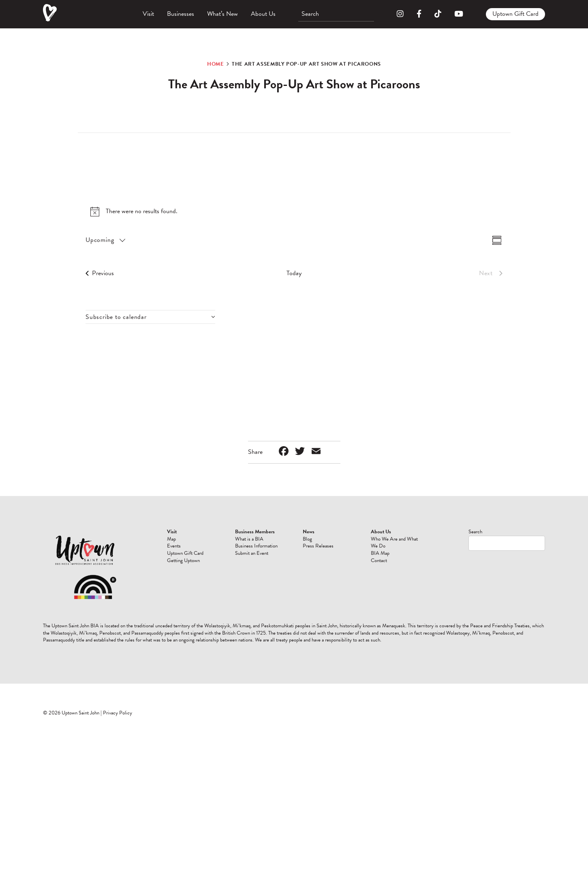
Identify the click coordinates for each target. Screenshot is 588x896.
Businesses (180, 14)
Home (215, 64)
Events (174, 546)
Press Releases (318, 546)
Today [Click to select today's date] (294, 273)
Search (475, 532)
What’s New (222, 14)
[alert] (294, 211)
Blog (307, 539)
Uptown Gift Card (515, 14)
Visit (148, 14)
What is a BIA (249, 539)
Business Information (256, 546)
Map (171, 539)
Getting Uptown (183, 560)
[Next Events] (490, 273)
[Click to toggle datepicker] (105, 240)
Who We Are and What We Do (394, 542)
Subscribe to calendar (116, 317)
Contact (379, 560)
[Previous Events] (100, 273)
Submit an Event (251, 553)
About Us (263, 14)
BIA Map (380, 553)
